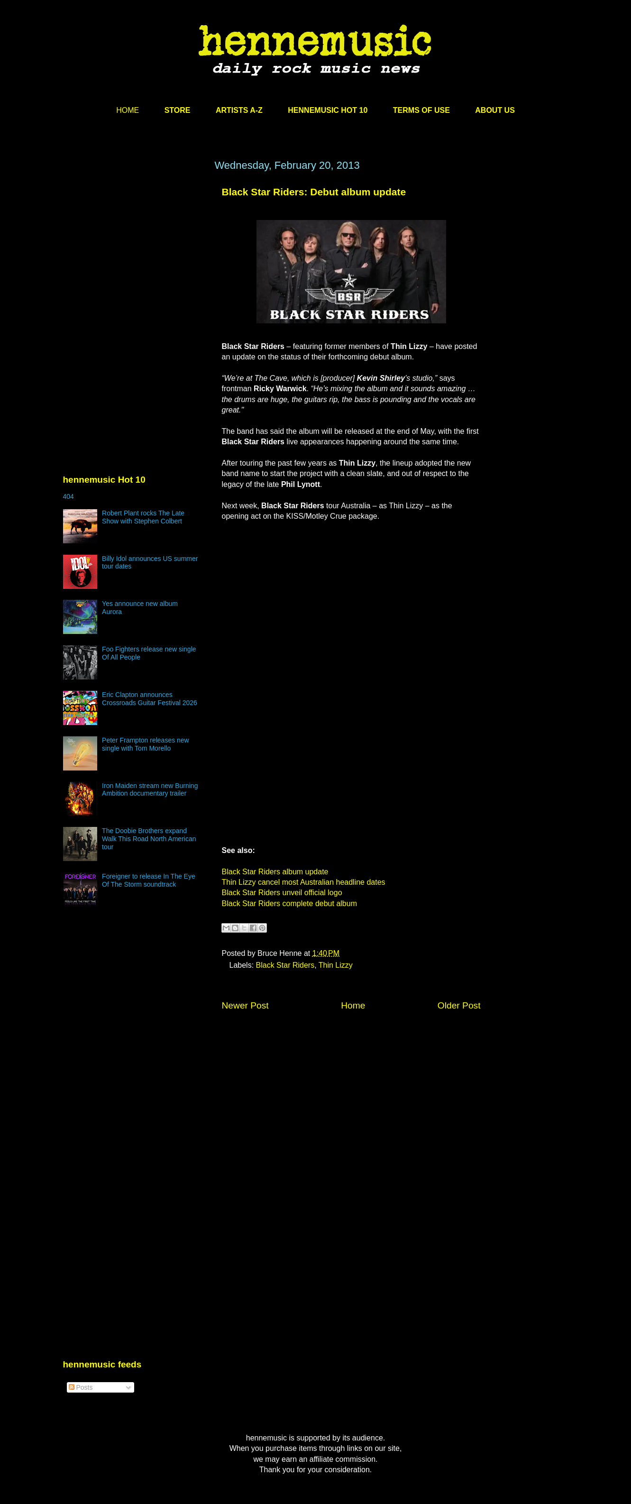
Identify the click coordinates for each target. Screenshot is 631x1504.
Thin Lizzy (336, 965)
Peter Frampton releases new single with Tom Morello (145, 744)
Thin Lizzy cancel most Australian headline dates (303, 882)
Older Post (459, 1005)
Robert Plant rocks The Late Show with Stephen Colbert (143, 517)
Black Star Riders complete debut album (289, 903)
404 (68, 496)
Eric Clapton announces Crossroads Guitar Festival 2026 (149, 698)
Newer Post (245, 1005)
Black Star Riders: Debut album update (314, 191)
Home (353, 1005)
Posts (81, 1387)
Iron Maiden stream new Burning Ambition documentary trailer (150, 790)
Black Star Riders (285, 965)
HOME (127, 110)
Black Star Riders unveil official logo (282, 893)
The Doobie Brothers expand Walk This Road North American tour (149, 839)
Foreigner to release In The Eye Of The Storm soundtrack (148, 880)
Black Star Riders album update (275, 872)
